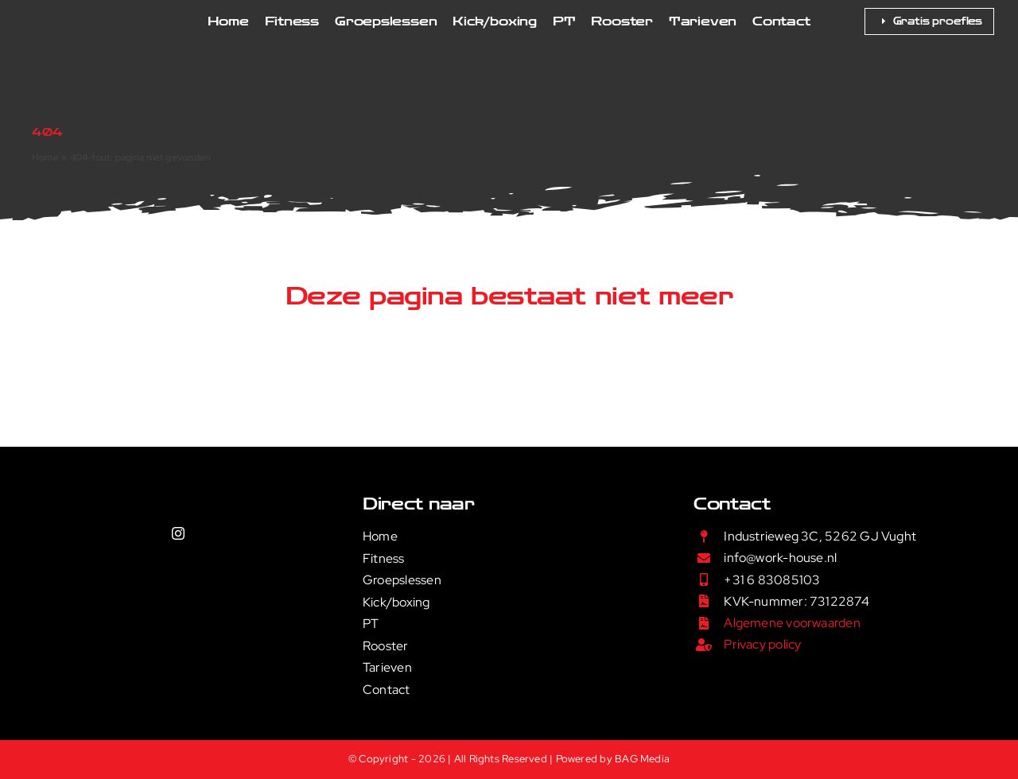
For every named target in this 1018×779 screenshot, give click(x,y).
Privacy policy (762, 644)
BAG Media (642, 758)
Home (45, 157)
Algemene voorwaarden (792, 622)
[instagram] (178, 533)
